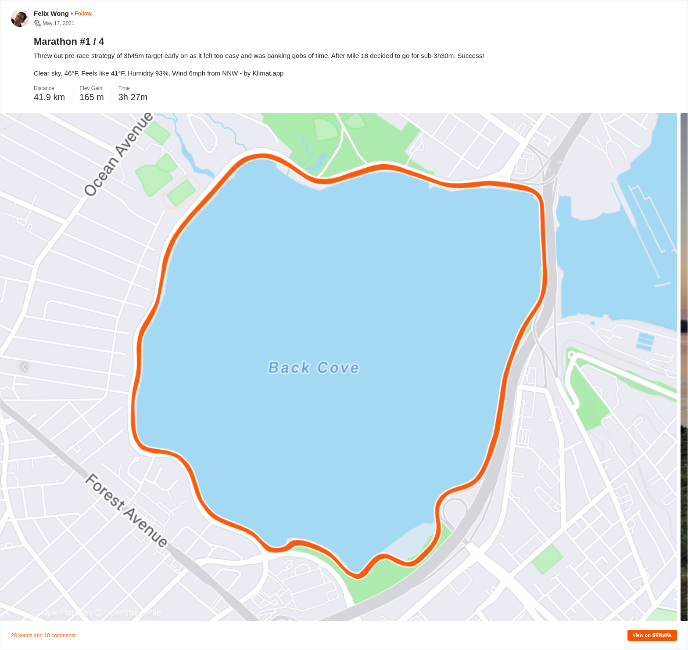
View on (652, 635)
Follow (83, 14)
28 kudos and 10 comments (43, 635)
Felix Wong (51, 13)
